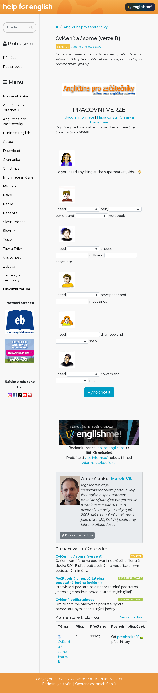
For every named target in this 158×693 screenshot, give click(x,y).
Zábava (9, 266)
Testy (7, 240)
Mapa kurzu (107, 117)
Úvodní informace (79, 117)
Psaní (7, 195)
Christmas (11, 168)
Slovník (9, 231)
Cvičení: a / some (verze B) (64, 652)
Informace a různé (18, 177)
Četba (8, 142)
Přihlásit (9, 58)
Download (11, 151)
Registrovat (12, 67)
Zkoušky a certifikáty (11, 277)
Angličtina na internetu (13, 107)
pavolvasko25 (128, 637)
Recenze (10, 213)
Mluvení (10, 186)
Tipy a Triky (12, 249)
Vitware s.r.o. (82, 679)
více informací (96, 458)
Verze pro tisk (131, 617)
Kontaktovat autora (77, 535)
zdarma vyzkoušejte (99, 463)
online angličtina (111, 448)
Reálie (8, 204)
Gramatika (11, 160)
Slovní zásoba (14, 222)
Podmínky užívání (57, 684)
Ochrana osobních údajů (95, 684)
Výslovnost (12, 258)
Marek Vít (121, 478)
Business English (16, 133)
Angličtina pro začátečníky (14, 121)
